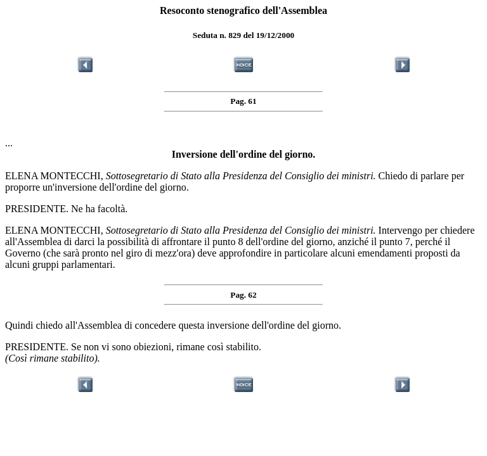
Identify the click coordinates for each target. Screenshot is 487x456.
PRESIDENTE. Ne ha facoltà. (66, 208)
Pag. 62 (243, 295)
